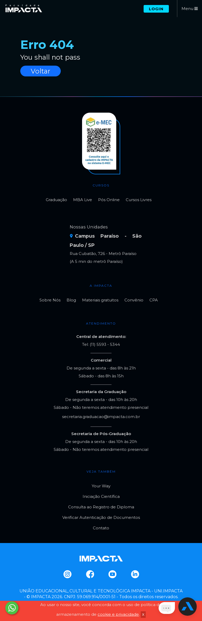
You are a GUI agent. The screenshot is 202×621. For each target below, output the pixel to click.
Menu (189, 8)
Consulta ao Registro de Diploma (101, 506)
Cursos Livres (139, 199)
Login (156, 8)
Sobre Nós (49, 300)
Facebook (89, 574)
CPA (153, 300)
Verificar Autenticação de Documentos (101, 517)
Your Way (101, 485)
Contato (101, 527)
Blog (71, 300)
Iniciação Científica (101, 496)
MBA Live (82, 199)
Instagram (67, 574)
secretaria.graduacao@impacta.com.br (101, 416)
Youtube (112, 574)
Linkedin (134, 574)
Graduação (56, 199)
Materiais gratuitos (100, 300)
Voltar (40, 71)
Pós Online (109, 199)
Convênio (133, 300)
